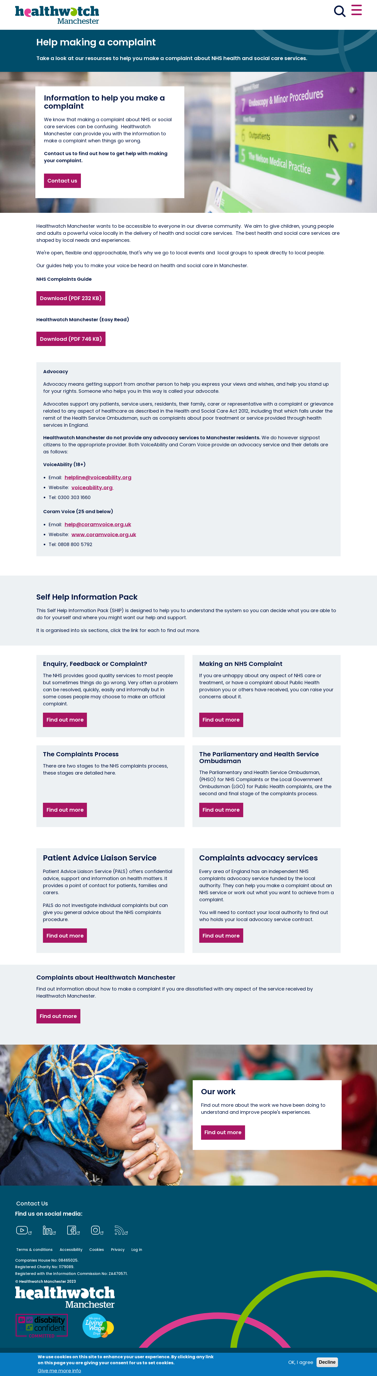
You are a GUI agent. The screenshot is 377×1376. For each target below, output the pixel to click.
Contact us (337, 11)
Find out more (65, 737)
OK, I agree (300, 1362)
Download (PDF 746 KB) (71, 357)
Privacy (118, 1267)
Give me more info (59, 1370)
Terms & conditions (34, 1267)
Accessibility (71, 1267)
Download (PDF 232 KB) (71, 316)
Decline (327, 1362)
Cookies (96, 1267)
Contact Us (32, 1221)
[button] (285, 11)
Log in (136, 1267)
